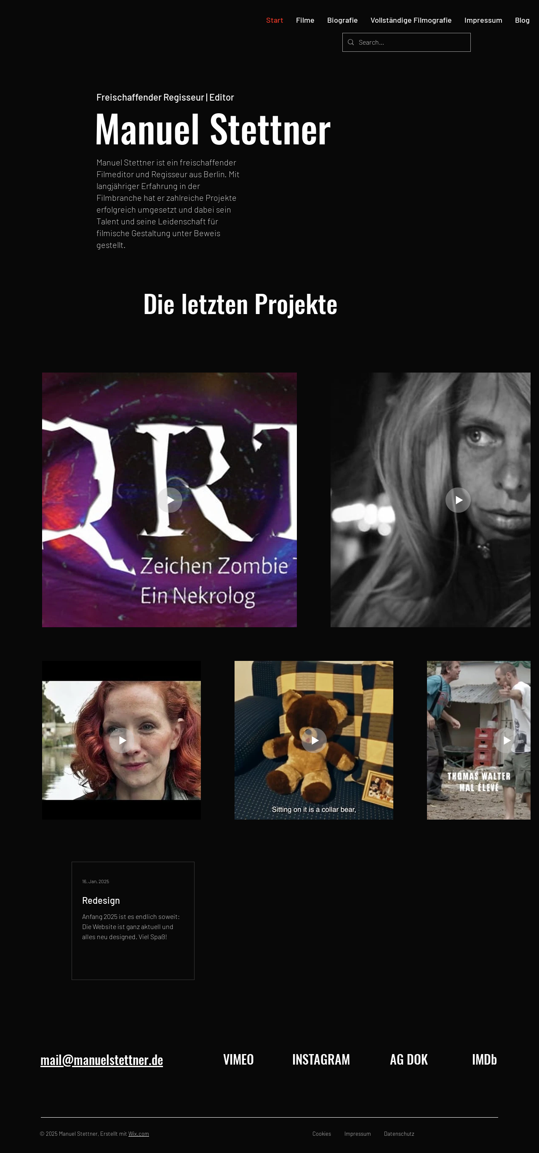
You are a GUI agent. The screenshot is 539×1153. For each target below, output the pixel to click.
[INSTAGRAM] (321, 1059)
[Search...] (406, 42)
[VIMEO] (238, 1059)
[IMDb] (484, 1059)
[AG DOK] (409, 1059)
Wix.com (138, 1133)
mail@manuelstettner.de (101, 1059)
